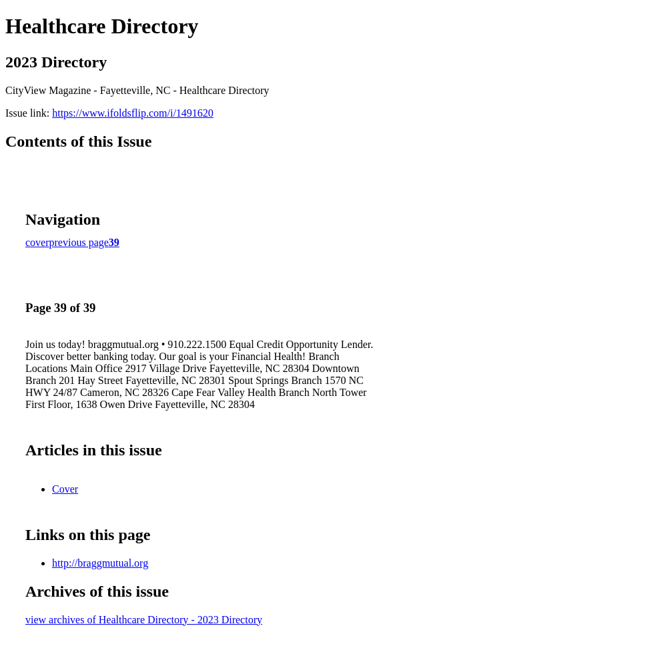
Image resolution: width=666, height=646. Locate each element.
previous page (79, 242)
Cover (65, 489)
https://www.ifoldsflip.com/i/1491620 (133, 113)
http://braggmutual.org (100, 563)
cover (37, 242)
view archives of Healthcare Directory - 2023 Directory (143, 619)
